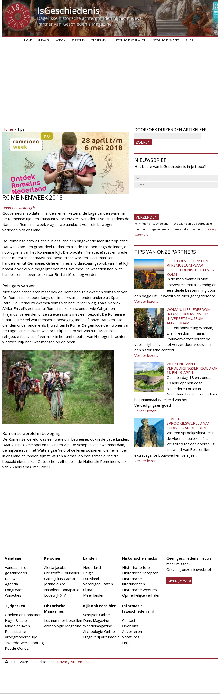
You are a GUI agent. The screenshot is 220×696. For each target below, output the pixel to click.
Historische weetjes (139, 589)
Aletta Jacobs (55, 567)
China (87, 589)
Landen (60, 40)
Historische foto (136, 567)
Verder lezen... (146, 301)
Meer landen (93, 595)
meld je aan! (179, 580)
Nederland (92, 567)
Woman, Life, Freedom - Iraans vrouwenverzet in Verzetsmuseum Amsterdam (190, 316)
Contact (128, 620)
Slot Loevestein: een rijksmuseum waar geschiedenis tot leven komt (190, 267)
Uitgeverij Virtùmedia (101, 636)
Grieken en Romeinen (23, 614)
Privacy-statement (73, 661)
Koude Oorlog (17, 648)
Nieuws (11, 578)
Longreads (14, 589)
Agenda (11, 583)
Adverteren (132, 631)
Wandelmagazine (97, 625)
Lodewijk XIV (55, 595)
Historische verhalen (129, 40)
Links (126, 642)
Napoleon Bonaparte (61, 589)
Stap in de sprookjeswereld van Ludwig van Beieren (188, 423)
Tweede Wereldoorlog (24, 642)
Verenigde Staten (98, 583)
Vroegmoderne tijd (21, 636)
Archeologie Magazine (62, 625)
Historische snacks (165, 40)
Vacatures (130, 636)
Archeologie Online (99, 631)
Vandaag (42, 40)
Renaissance (15, 631)
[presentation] (172, 199)
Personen (78, 40)
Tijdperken (99, 40)
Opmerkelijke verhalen (141, 595)
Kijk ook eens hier (99, 605)
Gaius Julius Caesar (60, 578)
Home (28, 40)
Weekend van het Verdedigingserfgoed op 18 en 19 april (192, 368)
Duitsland (91, 578)
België (88, 572)
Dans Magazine (96, 620)
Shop (189, 40)
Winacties (13, 595)
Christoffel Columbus (61, 572)
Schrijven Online (96, 614)
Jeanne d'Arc (54, 583)
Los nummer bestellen (63, 620)
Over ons (130, 625)
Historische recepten (140, 572)
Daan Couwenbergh (18, 207)
